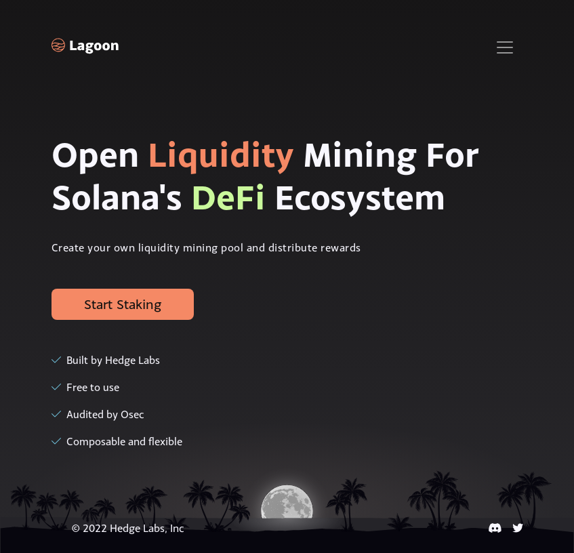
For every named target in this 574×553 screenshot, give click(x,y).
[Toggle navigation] (505, 47)
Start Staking (122, 304)
